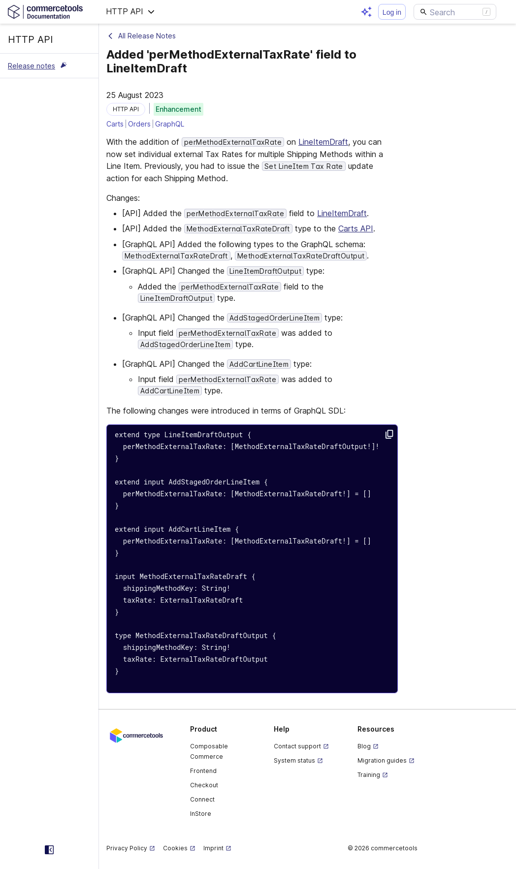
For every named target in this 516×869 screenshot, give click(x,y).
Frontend (203, 770)
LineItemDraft (323, 142)
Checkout (204, 785)
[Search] (455, 12)
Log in (392, 12)
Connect (202, 799)
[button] (130, 12)
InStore (200, 813)
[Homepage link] (49, 11)
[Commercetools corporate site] (136, 735)
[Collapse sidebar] (49, 850)
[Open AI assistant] (366, 12)
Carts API (355, 228)
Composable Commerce (209, 751)
